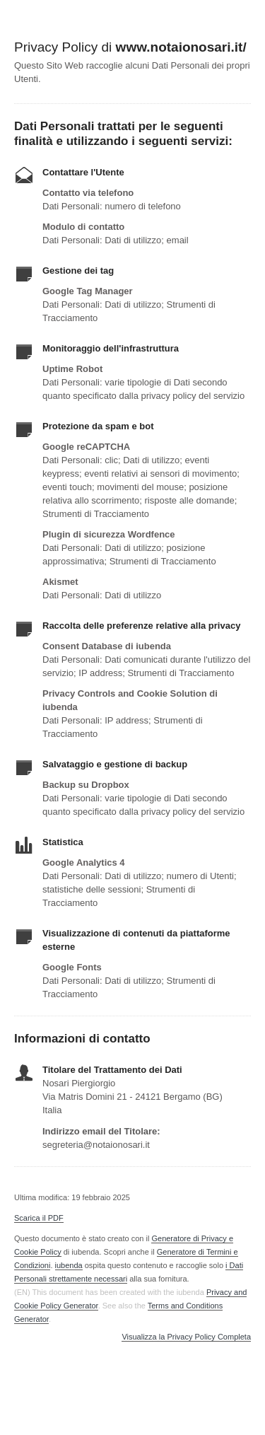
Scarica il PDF (39, 1218)
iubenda (69, 1265)
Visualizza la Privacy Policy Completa (186, 1337)
